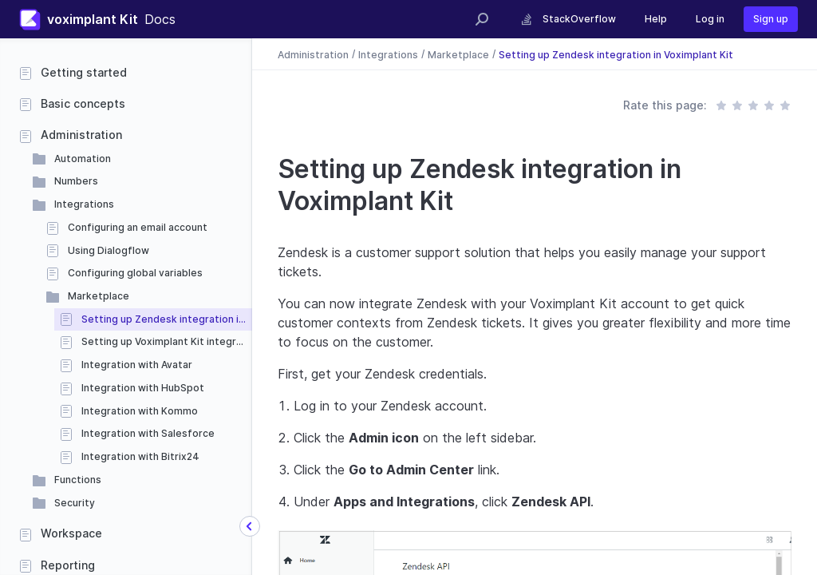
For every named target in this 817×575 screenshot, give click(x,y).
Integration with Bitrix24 (140, 456)
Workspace (71, 533)
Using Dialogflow (108, 250)
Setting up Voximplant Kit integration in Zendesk (166, 341)
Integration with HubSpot (142, 388)
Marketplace (98, 296)
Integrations (84, 204)
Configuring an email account (137, 227)
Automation (82, 159)
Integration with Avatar (136, 365)
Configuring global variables (135, 273)
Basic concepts (83, 103)
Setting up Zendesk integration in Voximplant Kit (166, 319)
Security (74, 503)
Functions (77, 480)
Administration (81, 134)
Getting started (84, 72)
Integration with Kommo (139, 411)
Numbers (76, 181)
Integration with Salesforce (148, 433)
